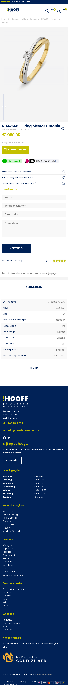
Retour (6, 558)
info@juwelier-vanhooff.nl (21, 430)
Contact (7, 568)
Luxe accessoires (11, 623)
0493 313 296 (13, 423)
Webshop (8, 511)
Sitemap (33, 681)
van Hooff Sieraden (12, 531)
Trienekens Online (44, 674)
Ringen (6, 527)
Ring (26, 19)
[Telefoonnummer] (34, 205)
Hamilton (7, 592)
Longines (7, 595)
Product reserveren (10, 189)
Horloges (7, 619)
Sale (5, 626)
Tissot (6, 605)
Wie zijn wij (8, 545)
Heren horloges (11, 517)
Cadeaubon (9, 571)
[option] (2, 107)
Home (3, 19)
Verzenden (16, 248)
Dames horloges (11, 514)
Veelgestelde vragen (13, 575)
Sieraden (7, 521)
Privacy (22, 681)
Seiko (5, 602)
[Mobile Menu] (5, 10)
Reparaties (8, 548)
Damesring (34, 19)
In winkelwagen (17, 149)
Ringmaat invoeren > (14, 142)
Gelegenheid (9, 555)
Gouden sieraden (15, 19)
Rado (5, 599)
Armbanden (9, 524)
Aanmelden (12, 460)
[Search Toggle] (47, 11)
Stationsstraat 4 (10, 414)
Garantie (7, 561)
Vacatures (8, 565)
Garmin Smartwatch (13, 589)
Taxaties (7, 551)
